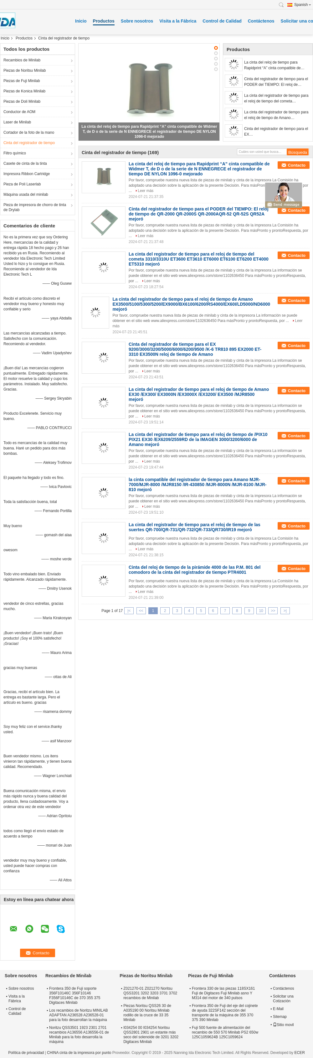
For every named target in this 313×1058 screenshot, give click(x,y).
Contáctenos (261, 20)
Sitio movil (283, 1025)
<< (141, 611)
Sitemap (280, 1016)
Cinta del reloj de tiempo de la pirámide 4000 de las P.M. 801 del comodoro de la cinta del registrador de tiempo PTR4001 (194, 570)
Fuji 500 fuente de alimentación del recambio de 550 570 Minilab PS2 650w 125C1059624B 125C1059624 (225, 1032)
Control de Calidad (222, 20)
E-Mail (278, 1009)
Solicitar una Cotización (283, 998)
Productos (104, 20)
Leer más (145, 191)
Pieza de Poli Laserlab (22, 184)
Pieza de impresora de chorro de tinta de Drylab (34, 207)
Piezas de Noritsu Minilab (24, 70)
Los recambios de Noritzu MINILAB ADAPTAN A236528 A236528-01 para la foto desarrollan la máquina (78, 1015)
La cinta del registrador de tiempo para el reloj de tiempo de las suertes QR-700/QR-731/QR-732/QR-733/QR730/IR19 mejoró (194, 527)
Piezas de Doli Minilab (21, 101)
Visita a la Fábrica (177, 20)
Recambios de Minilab (21, 60)
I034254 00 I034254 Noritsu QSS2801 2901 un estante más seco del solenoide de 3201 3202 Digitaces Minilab (150, 1034)
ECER (299, 1052)
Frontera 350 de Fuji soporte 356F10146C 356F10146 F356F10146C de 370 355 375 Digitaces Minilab (74, 995)
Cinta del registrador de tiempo (29, 143)
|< (129, 611)
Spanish (302, 5)
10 (261, 611)
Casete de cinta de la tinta (25, 163)
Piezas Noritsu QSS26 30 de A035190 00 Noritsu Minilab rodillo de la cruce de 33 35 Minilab (147, 1013)
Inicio (81, 20)
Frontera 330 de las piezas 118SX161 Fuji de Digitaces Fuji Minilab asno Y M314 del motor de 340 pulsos (223, 993)
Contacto (296, 165)
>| (285, 611)
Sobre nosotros (137, 20)
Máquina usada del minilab (25, 194)
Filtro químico (14, 153)
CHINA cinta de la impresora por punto (79, 1052)
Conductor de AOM (19, 112)
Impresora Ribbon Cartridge (26, 174)
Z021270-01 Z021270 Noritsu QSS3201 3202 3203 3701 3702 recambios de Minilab (150, 993)
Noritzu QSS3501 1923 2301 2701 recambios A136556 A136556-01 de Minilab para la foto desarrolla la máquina (79, 1034)
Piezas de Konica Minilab (24, 91)
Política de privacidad (26, 1052)
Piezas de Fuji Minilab (21, 81)
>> (273, 611)
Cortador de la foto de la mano (28, 132)
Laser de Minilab (17, 122)
